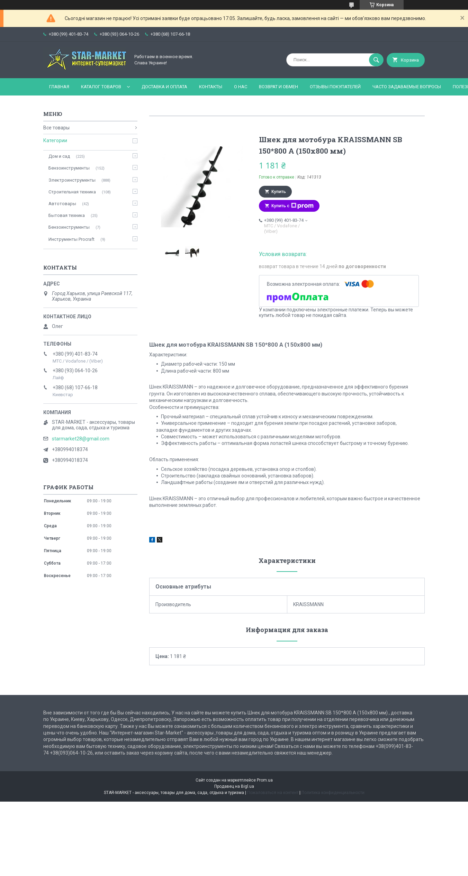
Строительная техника (72, 191)
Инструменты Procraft (71, 239)
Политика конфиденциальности (333, 792)
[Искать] (376, 59)
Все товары (56, 127)
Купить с (292, 206)
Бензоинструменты (69, 168)
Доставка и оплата (164, 86)
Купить (278, 191)
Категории (55, 140)
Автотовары (62, 203)
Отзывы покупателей (335, 86)
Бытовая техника (66, 215)
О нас (240, 86)
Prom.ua (265, 780)
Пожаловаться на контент (272, 792)
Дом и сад (59, 156)
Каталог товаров (101, 86)
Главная (59, 86)
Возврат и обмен (278, 86)
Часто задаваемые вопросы (406, 86)
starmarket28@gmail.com (80, 438)
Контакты (210, 86)
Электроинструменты (72, 180)
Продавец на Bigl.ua (234, 786)
